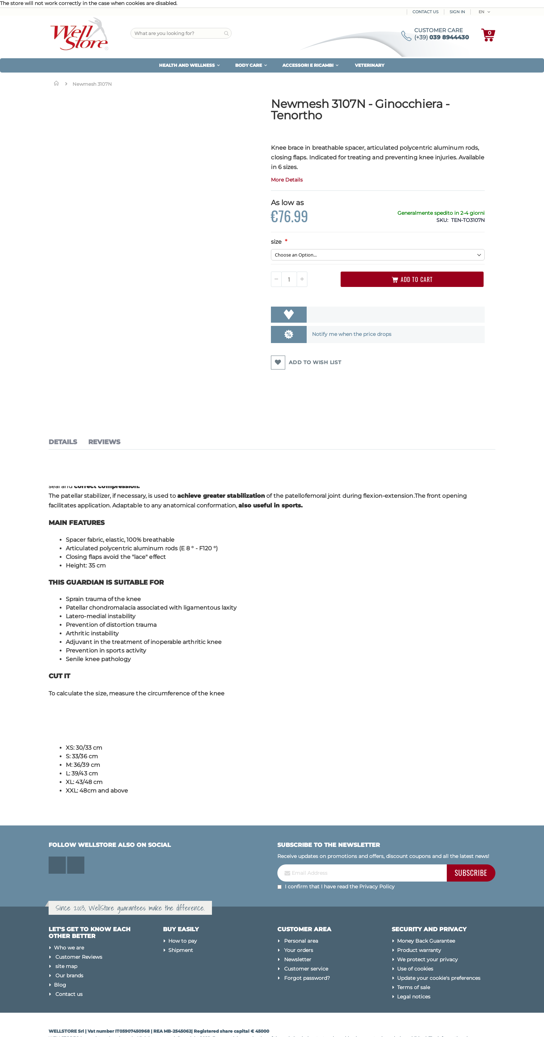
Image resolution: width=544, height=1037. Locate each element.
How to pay (182, 912)
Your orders (298, 922)
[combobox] (181, 33)
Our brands (69, 947)
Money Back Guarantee (426, 912)
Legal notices (413, 968)
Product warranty (419, 922)
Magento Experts (112, 1024)
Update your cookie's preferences (438, 950)
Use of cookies (415, 940)
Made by (58, 1024)
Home (58, 83)
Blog (60, 956)
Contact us (69, 966)
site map (66, 938)
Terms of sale (413, 959)
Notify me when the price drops (292, 334)
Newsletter (297, 931)
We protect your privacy (427, 931)
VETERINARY (369, 65)
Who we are (69, 919)
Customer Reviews (78, 929)
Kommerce (80, 1024)
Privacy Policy (377, 858)
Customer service (306, 940)
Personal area (301, 912)
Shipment (180, 922)
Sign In (457, 11)
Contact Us (425, 11)
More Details (235, 180)
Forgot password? (307, 950)
